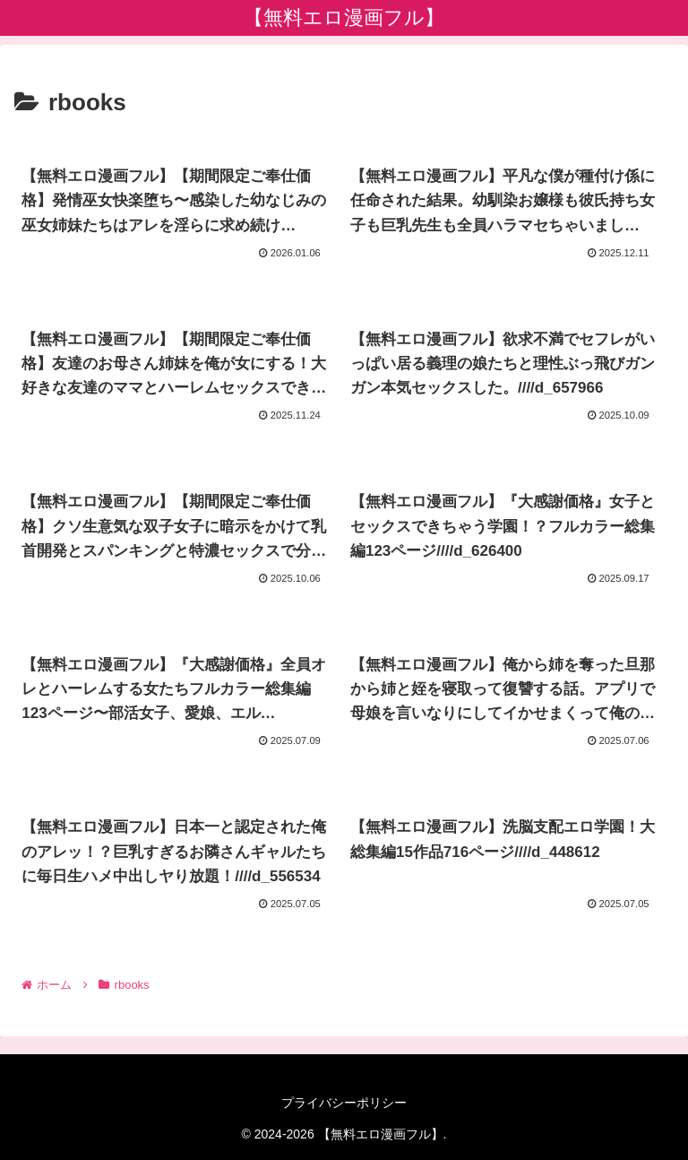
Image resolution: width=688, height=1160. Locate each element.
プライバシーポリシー (344, 1102)
